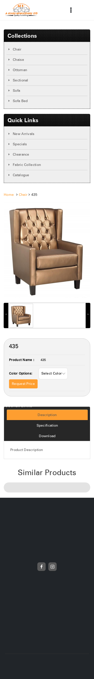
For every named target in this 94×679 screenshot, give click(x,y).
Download (47, 436)
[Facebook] (41, 566)
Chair (17, 49)
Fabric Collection (27, 165)
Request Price (23, 384)
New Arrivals (24, 134)
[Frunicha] (21, 10)
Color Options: (20, 373)
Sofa (16, 91)
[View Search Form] (82, 10)
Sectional (20, 80)
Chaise (18, 60)
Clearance (21, 154)
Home (9, 195)
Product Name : (21, 360)
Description (47, 415)
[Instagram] (52, 566)
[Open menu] (71, 10)
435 (43, 360)
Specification (47, 425)
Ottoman (20, 70)
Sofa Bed (20, 101)
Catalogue (21, 175)
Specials (20, 144)
